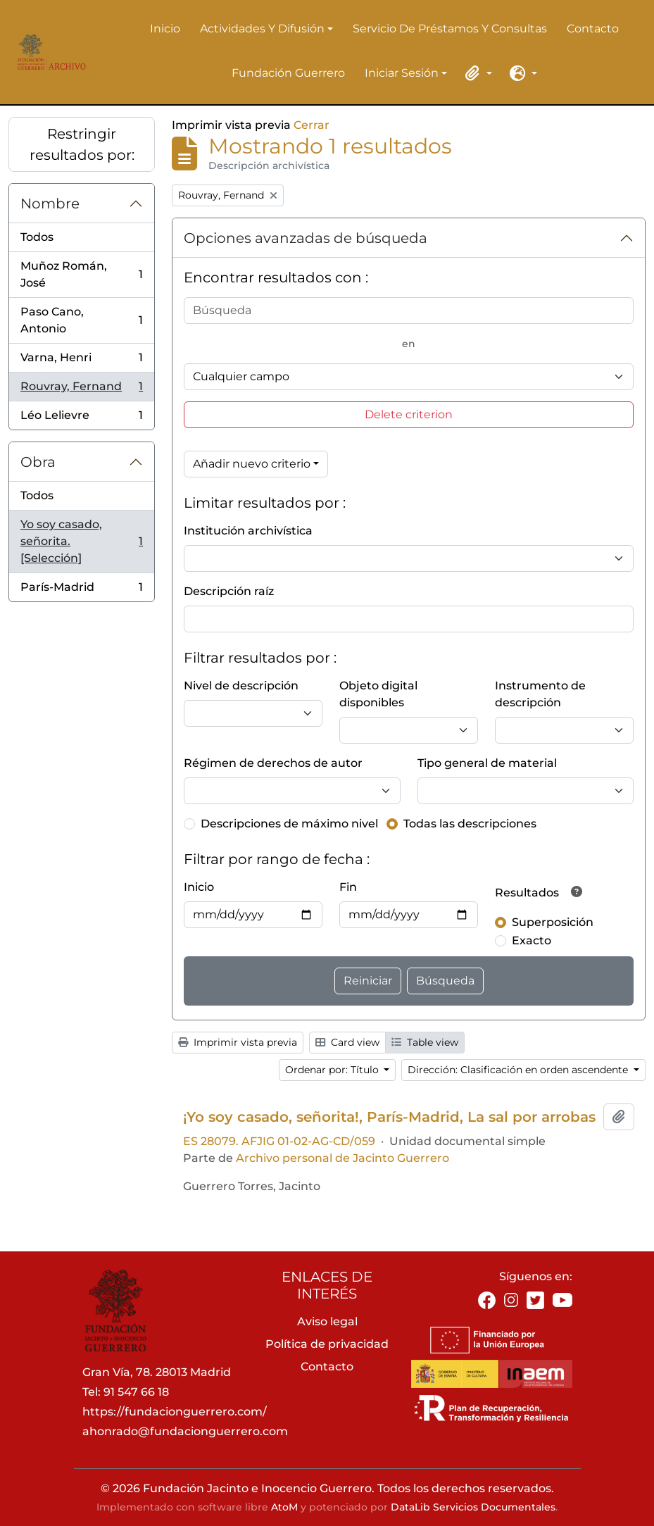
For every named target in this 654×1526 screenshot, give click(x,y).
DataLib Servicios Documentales (473, 1507)
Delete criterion (409, 414)
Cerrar (311, 125)
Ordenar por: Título (333, 1069)
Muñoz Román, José (81, 274)
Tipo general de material (487, 763)
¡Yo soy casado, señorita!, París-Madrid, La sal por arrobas (389, 1116)
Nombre (50, 203)
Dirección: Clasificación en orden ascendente (519, 1069)
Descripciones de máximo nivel (289, 823)
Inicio (165, 28)
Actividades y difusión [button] (262, 29)
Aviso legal (327, 1321)
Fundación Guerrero (288, 73)
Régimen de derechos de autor (273, 763)
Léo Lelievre (81, 418)
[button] (476, 73)
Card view (347, 1042)
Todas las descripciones (469, 823)
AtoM (284, 1507)
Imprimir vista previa (237, 1042)
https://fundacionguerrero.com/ (174, 1411)
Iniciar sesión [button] (402, 74)
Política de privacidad (327, 1344)
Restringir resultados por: (82, 144)
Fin (348, 887)
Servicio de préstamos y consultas (450, 28)
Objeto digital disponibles (378, 694)
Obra (38, 462)
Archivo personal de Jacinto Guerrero (342, 1158)
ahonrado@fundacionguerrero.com (185, 1431)
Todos (37, 237)
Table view (424, 1042)
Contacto (593, 28)
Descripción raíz (229, 591)
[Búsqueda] (409, 310)
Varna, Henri (81, 361)
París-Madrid (81, 590)
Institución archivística (248, 530)
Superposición (552, 922)
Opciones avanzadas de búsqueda (305, 238)
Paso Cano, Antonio (81, 320)
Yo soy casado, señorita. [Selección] (81, 541)
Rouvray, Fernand (81, 389)
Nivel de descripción (241, 685)
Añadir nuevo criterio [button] (251, 463)
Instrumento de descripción (540, 694)
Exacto (531, 940)
